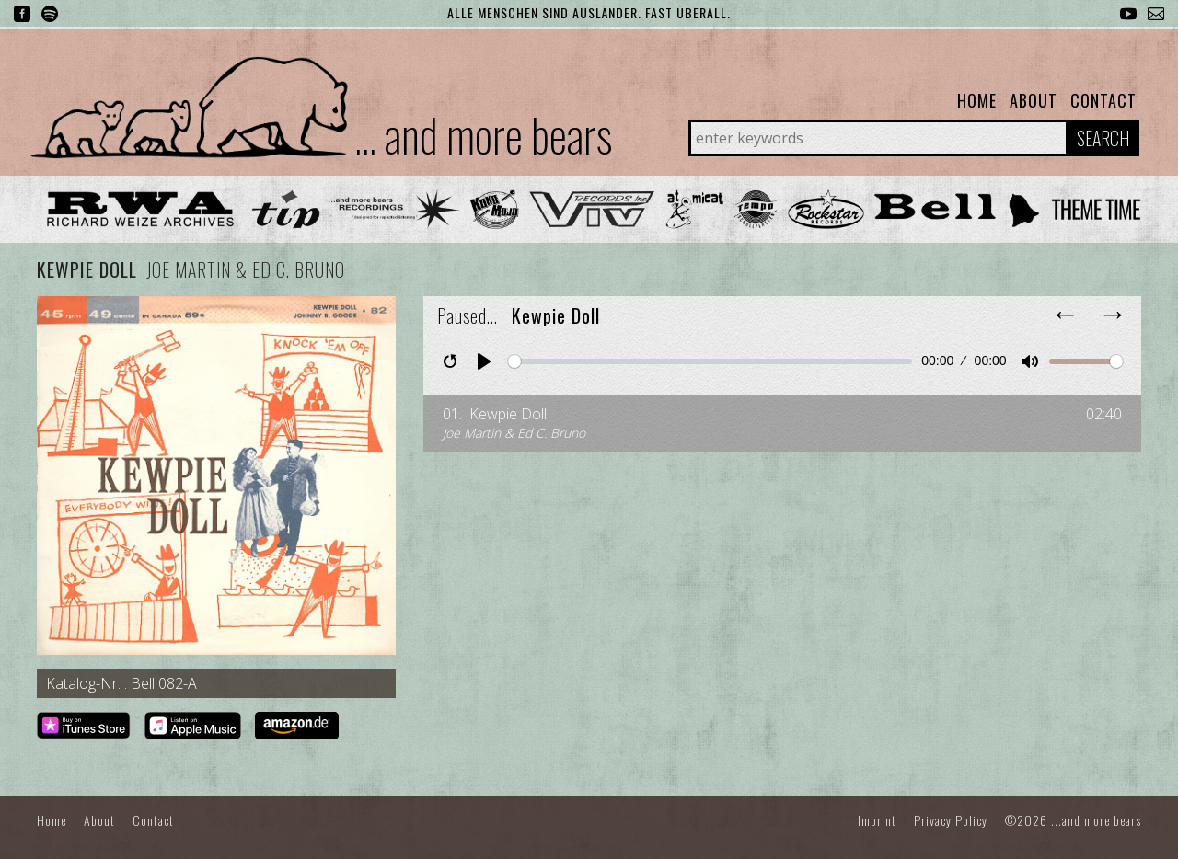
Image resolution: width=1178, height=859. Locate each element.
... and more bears (483, 133)
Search (1103, 138)
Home (977, 100)
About (1033, 100)
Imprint (877, 820)
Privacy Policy (950, 820)
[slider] (710, 361)
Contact (1103, 100)
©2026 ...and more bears (1073, 820)
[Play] (484, 361)
